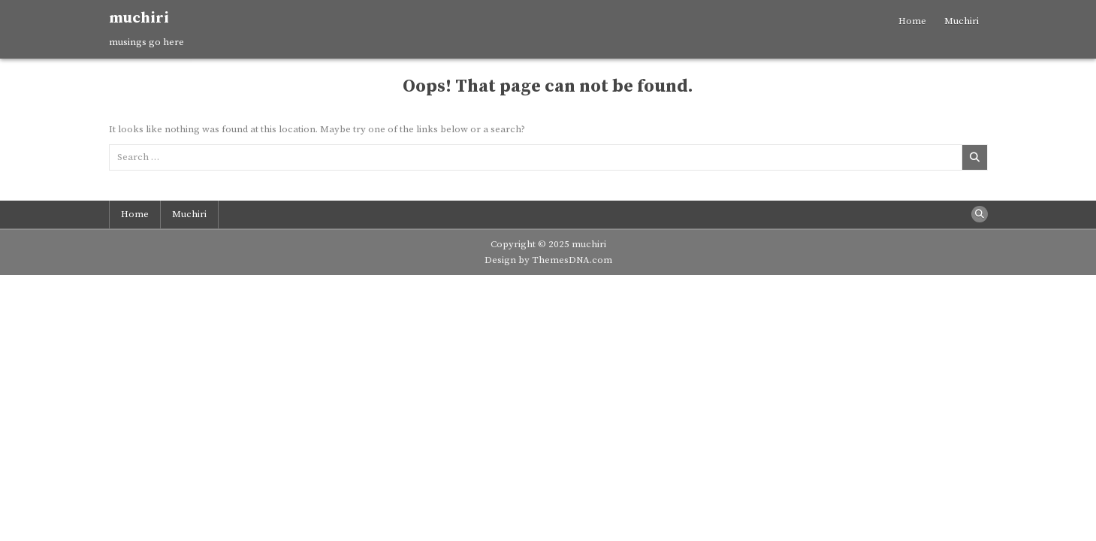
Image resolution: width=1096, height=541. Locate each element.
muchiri (139, 18)
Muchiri (961, 21)
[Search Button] (979, 214)
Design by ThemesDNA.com (548, 260)
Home (912, 21)
